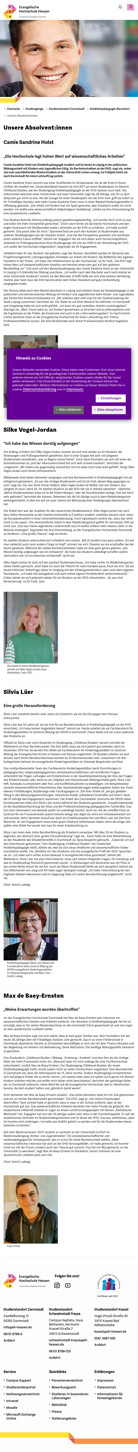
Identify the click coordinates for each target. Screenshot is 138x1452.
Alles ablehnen (70, 410)
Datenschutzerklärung (39, 389)
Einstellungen (111, 398)
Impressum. (75, 389)
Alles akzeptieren (110, 410)
